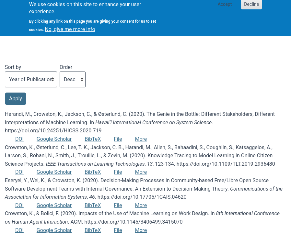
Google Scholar (54, 139)
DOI (19, 139)
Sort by (13, 67)
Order (66, 67)
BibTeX (93, 139)
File (118, 139)
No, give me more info (70, 26)
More (141, 139)
